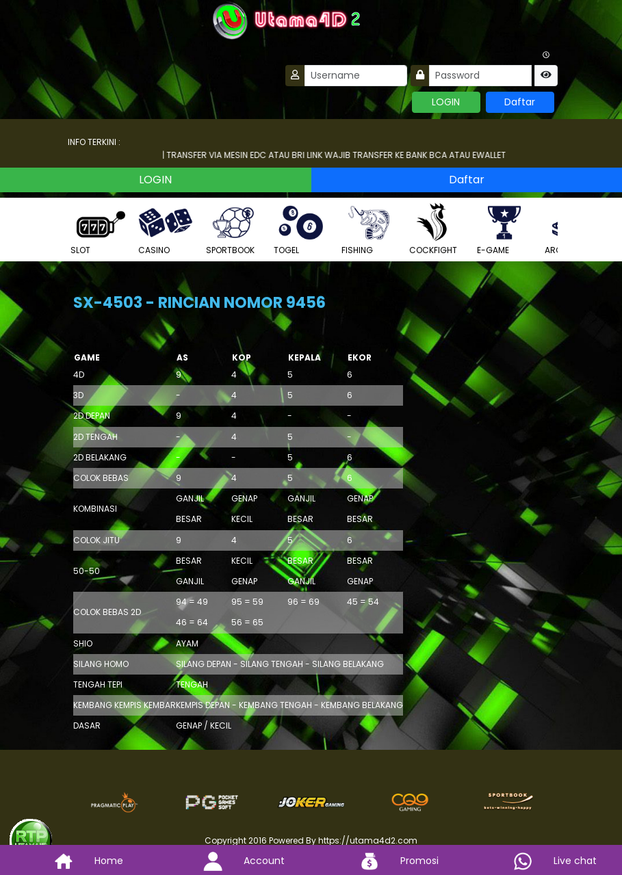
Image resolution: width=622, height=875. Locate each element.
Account (233, 860)
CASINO (165, 229)
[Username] (355, 75)
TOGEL (301, 229)
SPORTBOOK (233, 229)
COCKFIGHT (436, 229)
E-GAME (504, 229)
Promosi (389, 860)
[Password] (480, 75)
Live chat (544, 860)
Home (78, 860)
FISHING (368, 229)
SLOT (97, 229)
